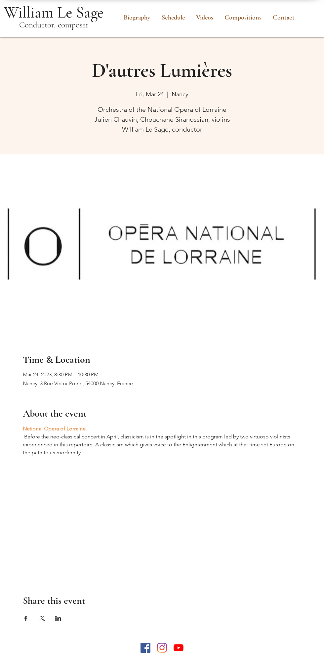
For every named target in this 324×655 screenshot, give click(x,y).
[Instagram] (162, 648)
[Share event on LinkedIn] (58, 618)
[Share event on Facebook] (26, 618)
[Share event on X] (42, 618)
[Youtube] (178, 648)
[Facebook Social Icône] (145, 648)
